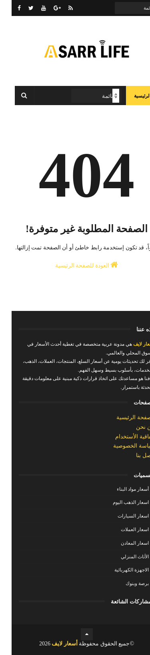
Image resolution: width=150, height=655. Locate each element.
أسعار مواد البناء (121, 489)
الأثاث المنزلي (123, 556)
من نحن (133, 427)
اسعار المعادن (123, 543)
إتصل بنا (133, 455)
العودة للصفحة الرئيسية (75, 265)
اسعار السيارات (121, 516)
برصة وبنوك (125, 583)
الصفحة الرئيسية (124, 417)
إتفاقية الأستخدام (123, 437)
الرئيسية (130, 96)
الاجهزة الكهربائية (120, 570)
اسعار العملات (123, 529)
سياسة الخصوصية (122, 446)
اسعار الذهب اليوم (119, 502)
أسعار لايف (131, 344)
